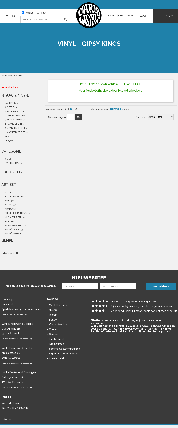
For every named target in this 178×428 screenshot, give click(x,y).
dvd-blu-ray (12, 163)
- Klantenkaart (55, 339)
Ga (78, 117)
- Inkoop (52, 314)
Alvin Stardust (13, 225)
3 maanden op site (15, 132)
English (112, 15)
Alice (7, 221)
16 (68, 109)
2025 (7, 140)
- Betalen (52, 319)
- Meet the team (57, 305)
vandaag (9, 103)
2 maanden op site (15, 128)
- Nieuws (52, 310)
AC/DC (8, 205)
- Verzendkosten (57, 324)
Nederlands (125, 15)
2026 (7, 136)
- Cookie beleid (56, 358)
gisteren (10, 107)
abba (7, 200)
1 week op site (13, 111)
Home (9, 75)
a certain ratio (13, 196)
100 (75, 109)
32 (71, 108)
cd (6, 159)
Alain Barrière (13, 217)
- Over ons (53, 334)
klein (106, 109)
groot (127, 109)
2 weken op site (13, 115)
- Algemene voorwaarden (62, 353)
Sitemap (7, 419)
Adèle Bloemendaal (16, 213)
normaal (116, 108)
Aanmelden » (161, 286)
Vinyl (19, 75)
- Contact (53, 329)
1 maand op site (13, 124)
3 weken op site (13, 120)
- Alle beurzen (55, 344)
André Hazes (12, 229)
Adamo (8, 209)
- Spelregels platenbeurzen (63, 348)
